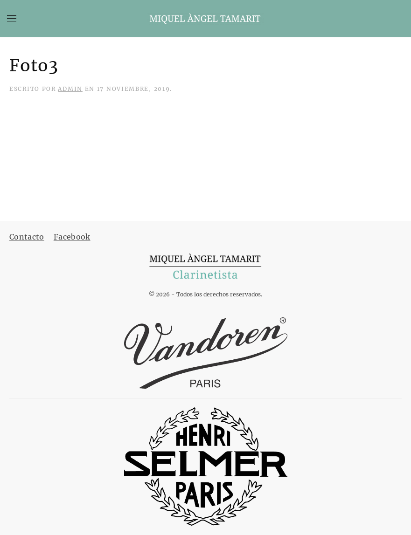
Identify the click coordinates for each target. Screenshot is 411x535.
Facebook (72, 236)
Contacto (26, 236)
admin (70, 88)
